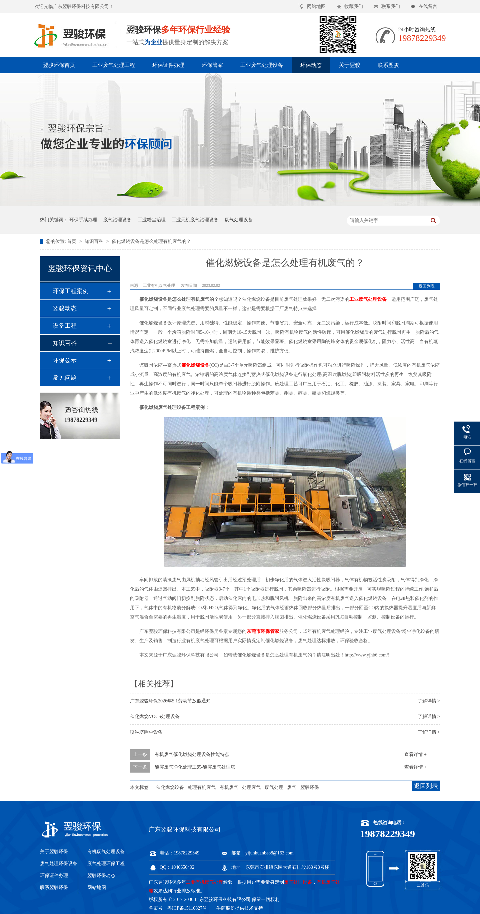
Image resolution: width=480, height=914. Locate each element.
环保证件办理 (168, 65)
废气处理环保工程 (106, 863)
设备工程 (65, 325)
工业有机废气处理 (159, 285)
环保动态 (311, 65)
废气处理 (274, 787)
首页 (72, 241)
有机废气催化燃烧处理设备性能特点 (192, 754)
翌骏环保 (309, 787)
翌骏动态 (65, 308)
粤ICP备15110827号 (187, 908)
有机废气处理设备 (106, 851)
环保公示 (65, 360)
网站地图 (316, 6)
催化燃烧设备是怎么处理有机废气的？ (151, 241)
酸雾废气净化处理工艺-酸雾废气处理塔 (195, 767)
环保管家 (212, 65)
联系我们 (390, 6)
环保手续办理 (83, 219)
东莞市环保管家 (263, 631)
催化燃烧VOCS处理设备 (155, 716)
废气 (291, 787)
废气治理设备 (117, 219)
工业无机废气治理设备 (195, 219)
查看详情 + (415, 754)
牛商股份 (225, 908)
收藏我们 (353, 6)
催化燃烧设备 (170, 787)
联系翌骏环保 (54, 887)
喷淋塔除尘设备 (146, 732)
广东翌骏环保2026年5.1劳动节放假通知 (170, 700)
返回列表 (427, 286)
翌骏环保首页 (59, 65)
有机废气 (229, 787)
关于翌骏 (349, 65)
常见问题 (65, 377)
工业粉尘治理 (152, 219)
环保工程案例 (71, 291)
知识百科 (95, 241)
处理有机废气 (202, 787)
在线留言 (428, 6)
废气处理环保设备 (58, 863)
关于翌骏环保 (54, 851)
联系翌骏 (388, 65)
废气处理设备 (239, 219)
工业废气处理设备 (261, 65)
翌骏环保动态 (101, 875)
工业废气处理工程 (113, 65)
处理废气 (251, 787)
